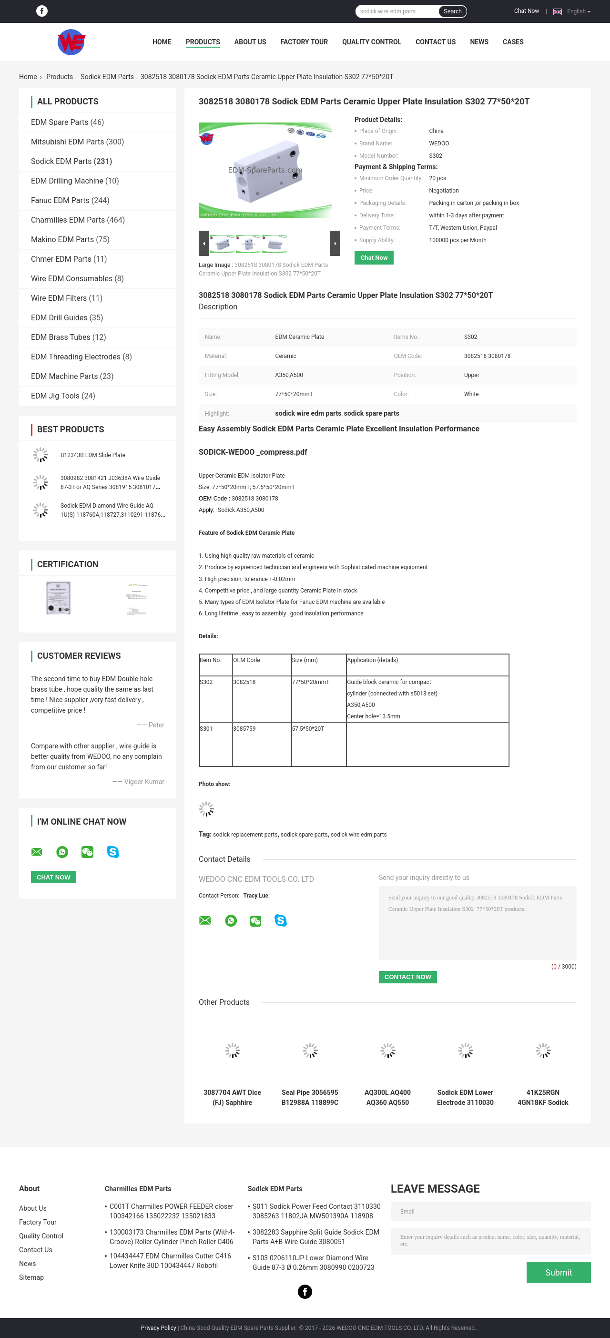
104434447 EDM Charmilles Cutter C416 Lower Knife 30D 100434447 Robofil (170, 1260)
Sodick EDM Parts (107, 77)
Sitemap (31, 1277)
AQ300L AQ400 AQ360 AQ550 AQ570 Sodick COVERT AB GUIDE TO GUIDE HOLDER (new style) (388, 1098)
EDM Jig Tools (55, 395)
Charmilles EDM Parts (68, 220)
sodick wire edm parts (359, 834)
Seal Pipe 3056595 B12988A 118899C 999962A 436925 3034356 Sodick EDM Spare (310, 1098)
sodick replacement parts (245, 834)
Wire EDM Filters (59, 298)
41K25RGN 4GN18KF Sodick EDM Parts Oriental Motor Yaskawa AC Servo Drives (543, 1098)
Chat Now (526, 11)
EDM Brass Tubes (61, 337)
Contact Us (436, 42)
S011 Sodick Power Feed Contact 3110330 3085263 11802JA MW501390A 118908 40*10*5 (317, 1213)
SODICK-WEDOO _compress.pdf (253, 452)
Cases (513, 42)
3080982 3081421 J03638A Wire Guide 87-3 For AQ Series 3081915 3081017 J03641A (110, 487)
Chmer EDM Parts (61, 259)
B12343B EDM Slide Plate (93, 455)
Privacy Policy (158, 1328)
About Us (250, 42)
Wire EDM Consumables (71, 278)
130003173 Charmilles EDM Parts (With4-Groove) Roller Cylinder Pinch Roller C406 (172, 1237)
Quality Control (371, 42)
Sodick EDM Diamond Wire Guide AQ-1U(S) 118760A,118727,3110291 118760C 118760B (114, 514)
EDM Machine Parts (64, 376)
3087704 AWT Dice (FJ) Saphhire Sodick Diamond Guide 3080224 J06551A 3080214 (232, 1098)
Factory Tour (304, 42)
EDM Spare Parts (59, 122)
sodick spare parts (304, 834)
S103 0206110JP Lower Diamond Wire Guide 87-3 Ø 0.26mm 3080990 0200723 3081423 (314, 1264)
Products (203, 42)
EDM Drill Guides (59, 317)
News (479, 42)
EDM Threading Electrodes (76, 356)
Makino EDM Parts (62, 239)
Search (453, 11)
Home (162, 42)
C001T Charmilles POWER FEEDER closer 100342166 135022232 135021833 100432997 (172, 1213)
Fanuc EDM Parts (60, 200)
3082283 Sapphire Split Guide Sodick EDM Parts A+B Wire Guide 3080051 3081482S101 (316, 1238)
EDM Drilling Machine (67, 180)
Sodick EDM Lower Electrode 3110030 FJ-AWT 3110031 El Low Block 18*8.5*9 (465, 1098)
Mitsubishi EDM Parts (67, 141)
